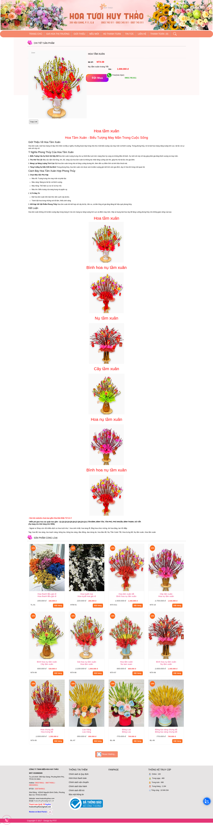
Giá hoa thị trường (58, 34)
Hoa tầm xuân (126, 662)
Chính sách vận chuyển (79, 782)
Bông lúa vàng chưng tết (166, 729)
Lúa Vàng (86, 729)
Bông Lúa (126, 729)
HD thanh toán (112, 34)
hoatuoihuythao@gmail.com (44, 801)
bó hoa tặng (112, 528)
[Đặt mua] (97, 78)
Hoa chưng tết (46, 729)
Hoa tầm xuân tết (126, 594)
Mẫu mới (94, 34)
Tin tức (129, 34)
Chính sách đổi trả (76, 790)
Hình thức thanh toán (78, 778)
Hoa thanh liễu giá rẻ (46, 594)
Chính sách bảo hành (78, 786)
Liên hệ (142, 34)
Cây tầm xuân (166, 594)
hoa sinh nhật (75, 528)
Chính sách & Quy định (79, 774)
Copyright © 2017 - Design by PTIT (42, 821)
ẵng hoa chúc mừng (99, 528)
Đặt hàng (58, 605)
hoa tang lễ (85, 528)
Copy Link (33, 122)
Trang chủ (35, 34)
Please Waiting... (106, 754)
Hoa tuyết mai (86, 594)
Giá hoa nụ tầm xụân (86, 662)
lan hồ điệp (122, 528)
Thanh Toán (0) (159, 34)
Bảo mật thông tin (76, 794)
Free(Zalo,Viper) (118, 75)
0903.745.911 (130, 78)
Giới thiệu (79, 34)
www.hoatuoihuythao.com (45, 798)
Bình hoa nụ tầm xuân (47, 662)
